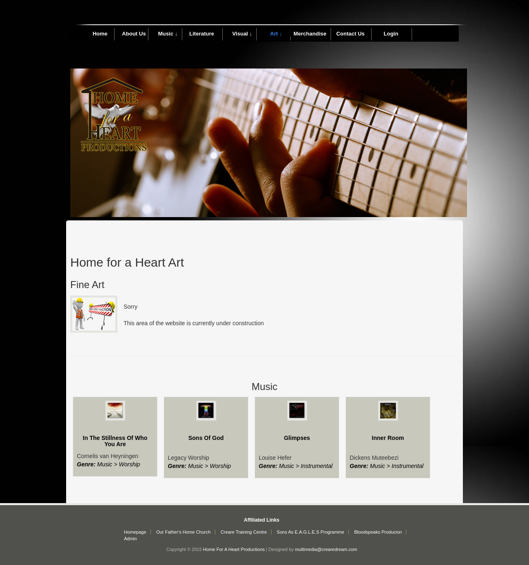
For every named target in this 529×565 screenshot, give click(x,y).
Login (391, 33)
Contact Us (350, 33)
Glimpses (297, 438)
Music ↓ (168, 33)
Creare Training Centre (244, 532)
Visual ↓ (242, 33)
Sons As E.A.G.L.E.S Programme (310, 532)
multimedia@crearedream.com (326, 549)
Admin (130, 538)
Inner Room (388, 438)
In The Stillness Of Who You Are (115, 441)
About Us (134, 33)
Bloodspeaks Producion (378, 532)
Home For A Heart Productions (233, 549)
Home (100, 33)
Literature (201, 33)
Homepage (135, 532)
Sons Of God (206, 438)
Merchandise (309, 33)
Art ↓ (276, 33)
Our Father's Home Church (183, 532)
